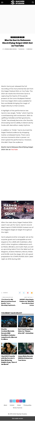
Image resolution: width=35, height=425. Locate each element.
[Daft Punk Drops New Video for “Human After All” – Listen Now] (26, 321)
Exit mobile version (17, 418)
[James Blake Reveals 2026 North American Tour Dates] (26, 348)
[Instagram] (20, 401)
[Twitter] (23, 292)
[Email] (31, 292)
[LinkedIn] (23, 401)
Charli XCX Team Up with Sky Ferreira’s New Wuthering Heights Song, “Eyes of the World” (9, 360)
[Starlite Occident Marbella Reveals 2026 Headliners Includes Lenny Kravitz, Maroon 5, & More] (9, 321)
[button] (2, 2)
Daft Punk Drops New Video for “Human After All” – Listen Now (25, 331)
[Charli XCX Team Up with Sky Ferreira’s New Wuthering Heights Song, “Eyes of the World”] (9, 348)
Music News (15, 37)
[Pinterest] (27, 292)
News (21, 37)
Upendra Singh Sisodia (10, 49)
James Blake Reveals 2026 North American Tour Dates (25, 358)
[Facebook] (19, 292)
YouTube (14, 149)
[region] (17, 19)
